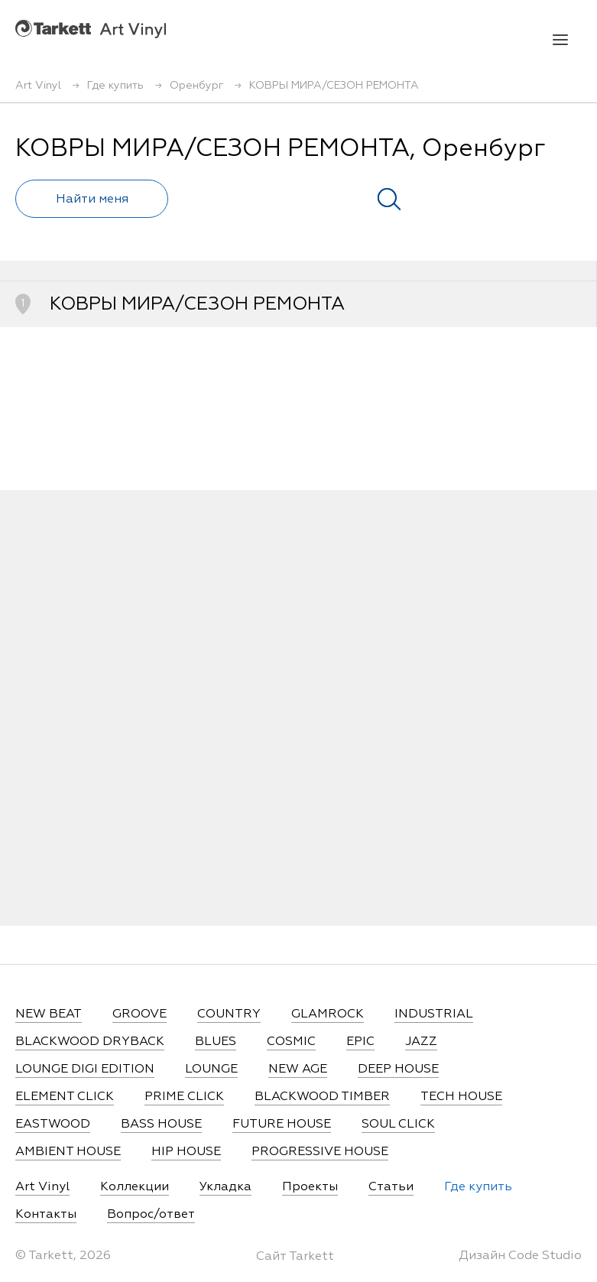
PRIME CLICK (184, 1097)
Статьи (391, 1187)
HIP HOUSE (186, 1152)
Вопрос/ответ (151, 1215)
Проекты (310, 1187)
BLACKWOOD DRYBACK (89, 1042)
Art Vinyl (90, 28)
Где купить (478, 1187)
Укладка (225, 1187)
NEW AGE (297, 1069)
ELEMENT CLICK (64, 1097)
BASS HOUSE (161, 1124)
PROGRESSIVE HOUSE (319, 1152)
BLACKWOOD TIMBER (322, 1097)
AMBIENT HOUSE (68, 1152)
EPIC (360, 1042)
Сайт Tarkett (295, 1257)
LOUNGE (211, 1069)
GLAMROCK (327, 1014)
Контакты (45, 1215)
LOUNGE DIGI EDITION (84, 1069)
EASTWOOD (52, 1124)
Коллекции (134, 1187)
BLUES (215, 1042)
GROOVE (139, 1014)
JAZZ (421, 1042)
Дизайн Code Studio (520, 1256)
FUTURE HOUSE (281, 1124)
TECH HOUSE (461, 1097)
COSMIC (291, 1042)
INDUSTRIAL (433, 1014)
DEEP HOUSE (398, 1069)
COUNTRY (229, 1014)
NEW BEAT (48, 1014)
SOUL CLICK (398, 1124)
